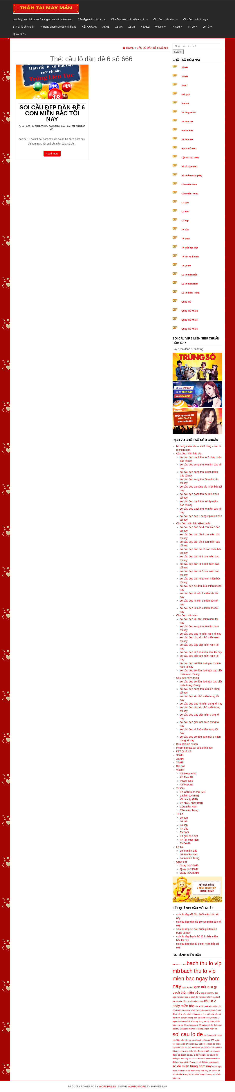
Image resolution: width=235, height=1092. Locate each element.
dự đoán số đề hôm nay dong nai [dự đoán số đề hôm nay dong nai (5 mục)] (192, 1021)
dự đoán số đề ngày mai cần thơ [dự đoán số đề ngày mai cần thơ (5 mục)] (202, 1025)
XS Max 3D (187, 139)
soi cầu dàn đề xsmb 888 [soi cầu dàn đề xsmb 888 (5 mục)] (198, 1051)
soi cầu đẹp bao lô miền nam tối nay (200, 633)
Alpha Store (137, 1086)
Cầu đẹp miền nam (165, 19)
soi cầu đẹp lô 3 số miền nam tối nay (201, 652)
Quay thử (19, 34)
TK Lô (192, 26)
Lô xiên (185, 211)
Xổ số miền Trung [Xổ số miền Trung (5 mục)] (180, 1074)
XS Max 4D (187, 121)
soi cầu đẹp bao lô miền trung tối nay (201, 703)
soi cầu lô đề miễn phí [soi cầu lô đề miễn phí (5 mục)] (196, 1055)
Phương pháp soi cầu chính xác (58, 26)
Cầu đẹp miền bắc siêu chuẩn (129, 19)
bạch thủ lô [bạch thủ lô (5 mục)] (187, 987)
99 (29, 126)
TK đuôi (185, 238)
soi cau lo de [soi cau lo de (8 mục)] (188, 1034)
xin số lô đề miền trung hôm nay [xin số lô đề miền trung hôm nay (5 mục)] (194, 1071)
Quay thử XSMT (189, 320)
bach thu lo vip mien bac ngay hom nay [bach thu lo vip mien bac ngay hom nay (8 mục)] (196, 978)
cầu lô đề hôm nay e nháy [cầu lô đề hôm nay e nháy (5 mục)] (184, 1010)
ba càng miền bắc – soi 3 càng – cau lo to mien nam (42, 19)
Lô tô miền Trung (190, 292)
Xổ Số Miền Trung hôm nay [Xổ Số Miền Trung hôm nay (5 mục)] (200, 1074)
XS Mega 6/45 (188, 112)
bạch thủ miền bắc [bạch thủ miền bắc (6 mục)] (186, 992)
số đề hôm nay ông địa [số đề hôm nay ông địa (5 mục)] (209, 1062)
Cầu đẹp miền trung (196, 19)
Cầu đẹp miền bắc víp (92, 19)
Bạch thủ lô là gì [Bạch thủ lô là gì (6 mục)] (204, 987)
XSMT (131, 26)
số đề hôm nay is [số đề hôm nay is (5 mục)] (191, 1062)
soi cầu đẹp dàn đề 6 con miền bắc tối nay (52, 113)
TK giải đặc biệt (189, 247)
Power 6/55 (187, 130)
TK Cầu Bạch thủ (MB (192, 791)
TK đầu (185, 229)
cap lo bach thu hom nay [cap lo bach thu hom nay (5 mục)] (195, 997)
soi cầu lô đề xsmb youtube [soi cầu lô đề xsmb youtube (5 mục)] (201, 1058)
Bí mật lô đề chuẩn (23, 26)
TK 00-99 (186, 265)
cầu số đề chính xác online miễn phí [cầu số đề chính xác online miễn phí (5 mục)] (198, 1014)
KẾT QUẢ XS (89, 26)
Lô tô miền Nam (189, 283)
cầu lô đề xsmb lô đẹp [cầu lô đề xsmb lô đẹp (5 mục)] (205, 1010)
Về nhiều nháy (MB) (191, 175)
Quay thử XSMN (189, 329)
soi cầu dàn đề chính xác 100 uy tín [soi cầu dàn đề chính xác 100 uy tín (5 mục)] (204, 1040)
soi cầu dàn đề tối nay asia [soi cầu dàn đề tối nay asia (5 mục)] (196, 1047)
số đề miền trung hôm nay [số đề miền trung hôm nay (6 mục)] (192, 1066)
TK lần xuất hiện (190, 256)
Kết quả (145, 26)
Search (178, 51)
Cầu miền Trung (189, 193)
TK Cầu (176, 26)
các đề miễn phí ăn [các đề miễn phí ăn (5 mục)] (195, 1001)
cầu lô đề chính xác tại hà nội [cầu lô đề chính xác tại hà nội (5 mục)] (207, 1006)
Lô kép (185, 220)
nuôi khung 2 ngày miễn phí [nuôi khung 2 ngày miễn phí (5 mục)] (205, 1029)
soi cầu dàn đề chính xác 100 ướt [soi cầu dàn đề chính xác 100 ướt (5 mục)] (187, 1044)
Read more (52, 153)
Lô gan (185, 202)
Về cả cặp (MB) (189, 166)
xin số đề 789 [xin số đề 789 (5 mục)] (214, 1071)
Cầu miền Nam (189, 184)
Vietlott (160, 26)
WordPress (107, 1086)
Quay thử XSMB (189, 311)
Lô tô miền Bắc (189, 274)
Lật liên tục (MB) (189, 157)
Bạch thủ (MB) (188, 148)
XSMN (118, 26)
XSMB (106, 26)
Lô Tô (207, 26)
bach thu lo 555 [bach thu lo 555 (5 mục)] (179, 964)
